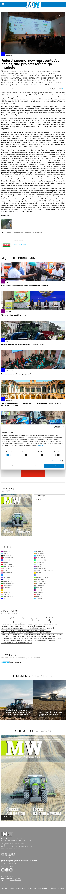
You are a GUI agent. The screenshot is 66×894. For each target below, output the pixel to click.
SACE (24, 638)
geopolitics (5, 626)
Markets (6, 588)
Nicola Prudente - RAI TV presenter (52, 634)
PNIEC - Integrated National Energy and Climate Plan (33, 636)
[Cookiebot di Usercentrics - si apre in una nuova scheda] (53, 427)
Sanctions (30, 638)
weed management (7, 642)
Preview (38, 562)
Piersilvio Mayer (37, 232)
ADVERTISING (20, 888)
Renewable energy (7, 638)
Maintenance (7, 577)
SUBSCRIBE (5, 662)
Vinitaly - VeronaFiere (40, 640)
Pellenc (15, 636)
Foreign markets (37, 624)
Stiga (59, 638)
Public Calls (7, 564)
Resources (40, 551)
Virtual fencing (51, 640)
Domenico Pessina (7, 622)
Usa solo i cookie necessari (12, 466)
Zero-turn (29, 642)
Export (52, 622)
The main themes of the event (13, 315)
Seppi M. (36, 638)
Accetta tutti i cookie (54, 466)
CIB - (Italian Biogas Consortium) (22, 620)
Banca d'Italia (44, 618)
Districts (6, 586)
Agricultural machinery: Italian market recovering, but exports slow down (18, 712)
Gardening (7, 596)
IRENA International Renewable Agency (12, 628)
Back (63, 89)
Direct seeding (45, 620)
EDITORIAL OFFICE (8, 888)
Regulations (7, 573)
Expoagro (47, 622)
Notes (5, 594)
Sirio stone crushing (50, 638)
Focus (38, 594)
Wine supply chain (20, 642)
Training (6, 551)
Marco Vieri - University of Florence (11, 632)
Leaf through (40, 496)
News (5, 592)
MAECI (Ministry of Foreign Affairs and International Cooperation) (20, 630)
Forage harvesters (26, 624)
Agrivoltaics (13, 618)
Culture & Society (42, 575)
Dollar (52, 620)
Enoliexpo (29, 622)
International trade (40, 626)
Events (38, 592)
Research (39, 586)
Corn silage (36, 620)
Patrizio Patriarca (6, 636)
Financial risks (16, 624)
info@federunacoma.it (8, 845)
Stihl (3, 640)
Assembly (9, 232)
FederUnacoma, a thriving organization (17, 374)
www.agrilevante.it (15, 880)
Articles (38, 499)
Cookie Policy (41, 445)
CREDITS (61, 888)
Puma (56, 636)
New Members (40, 569)
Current (39, 598)
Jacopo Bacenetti (39, 628)
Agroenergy (40, 579)
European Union (38, 622)
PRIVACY (53, 888)
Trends (38, 566)
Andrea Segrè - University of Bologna (28, 618)
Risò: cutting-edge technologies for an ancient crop (22, 344)
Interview (39, 554)
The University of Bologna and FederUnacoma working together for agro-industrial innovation (31, 404)
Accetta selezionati (33, 466)
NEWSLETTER (31, 888)
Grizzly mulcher (14, 626)
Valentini (30, 640)
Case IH (51, 618)
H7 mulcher (23, 626)
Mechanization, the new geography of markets (50, 713)
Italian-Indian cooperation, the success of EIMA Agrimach (24, 286)
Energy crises (22, 622)
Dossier (5, 562)
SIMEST (42, 638)
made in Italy (49, 628)
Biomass (39, 588)
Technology (40, 583)
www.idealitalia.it (20, 244)
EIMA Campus (40, 558)
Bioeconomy (7, 566)
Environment (7, 583)
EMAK (15, 622)
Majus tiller (43, 630)
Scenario (39, 564)
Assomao (28, 232)
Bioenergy (6, 581)
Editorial (39, 556)
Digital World (8, 558)
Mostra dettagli (56, 461)
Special (38, 590)
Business (6, 569)
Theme (5, 571)
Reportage (7, 590)
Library (5, 554)
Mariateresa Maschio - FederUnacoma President (37, 632)
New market (27, 634)
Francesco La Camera (50, 624)
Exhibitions (40, 581)
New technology (37, 634)
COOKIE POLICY (43, 888)
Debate (38, 573)
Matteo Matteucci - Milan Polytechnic (12, 634)
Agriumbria (5, 618)
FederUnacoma (18, 232)
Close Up (6, 598)
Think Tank (13, 640)
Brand (5, 560)
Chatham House (6, 620)
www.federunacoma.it (8, 866)
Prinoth (51, 636)
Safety (5, 575)
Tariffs (7, 640)
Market (38, 596)
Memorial (6, 556)
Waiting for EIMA (42, 577)
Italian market (29, 628)
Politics (6, 579)
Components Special (43, 571)
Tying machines (21, 640)
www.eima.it (17, 878)
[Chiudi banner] (63, 426)
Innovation (40, 560)
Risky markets (18, 638)
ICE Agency (30, 626)
